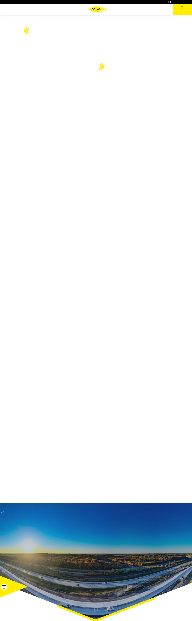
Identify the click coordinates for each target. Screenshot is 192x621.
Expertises (51, 9)
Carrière (148, 9)
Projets (68, 9)
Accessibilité (174, 2)
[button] (8, 9)
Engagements (130, 9)
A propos (35, 9)
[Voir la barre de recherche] (182, 9)
